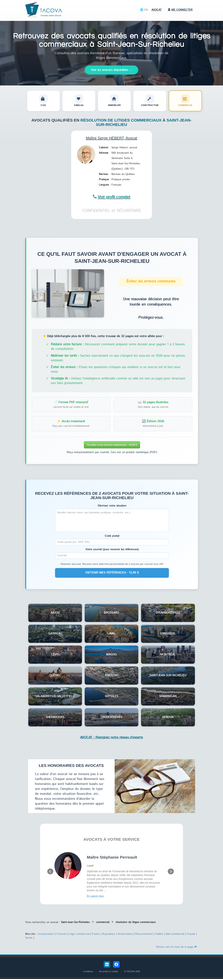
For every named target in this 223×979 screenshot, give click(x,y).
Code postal (112, 536)
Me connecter (180, 10)
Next (171, 871)
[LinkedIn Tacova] (107, 964)
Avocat (156, 10)
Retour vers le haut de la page (176, 947)
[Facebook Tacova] (116, 964)
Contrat (61, 934)
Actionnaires (125, 934)
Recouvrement (144, 934)
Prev (50, 871)
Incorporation (46, 934)
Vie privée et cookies (108, 971)
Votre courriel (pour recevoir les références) (112, 549)
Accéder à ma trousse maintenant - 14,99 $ (112, 444)
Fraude (191, 934)
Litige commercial (78, 934)
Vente (28, 938)
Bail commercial (175, 934)
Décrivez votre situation (112, 506)
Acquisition (108, 934)
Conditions (88, 971)
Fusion (96, 934)
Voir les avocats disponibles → (111, 70)
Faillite (159, 934)
